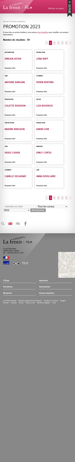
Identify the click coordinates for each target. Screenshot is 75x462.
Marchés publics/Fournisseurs (30, 301)
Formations (8, 287)
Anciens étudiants (46, 293)
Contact (14, 303)
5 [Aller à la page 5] (66, 43)
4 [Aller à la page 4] (62, 43)
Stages (63, 301)
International (44, 287)
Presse (6, 303)
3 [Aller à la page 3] (58, 43)
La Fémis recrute (9, 301)
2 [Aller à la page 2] (54, 43)
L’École (6, 281)
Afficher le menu (56, 8)
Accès (21, 303)
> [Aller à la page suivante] (70, 43)
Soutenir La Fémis (51, 301)
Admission (43, 281)
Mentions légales (43, 303)
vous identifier (42, 32)
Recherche (7, 293)
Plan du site (30, 303)
